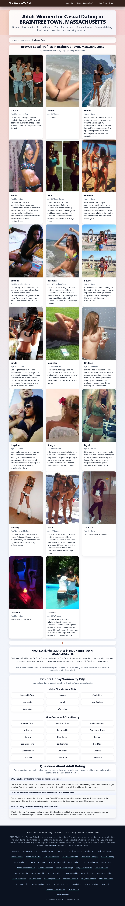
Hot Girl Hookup (107, 856)
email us (53, 845)
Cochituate (62, 757)
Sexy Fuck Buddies (88, 878)
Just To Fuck (106, 862)
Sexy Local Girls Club (55, 884)
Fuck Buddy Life (21, 884)
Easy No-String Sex (30, 851)
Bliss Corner (62, 737)
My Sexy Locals (35, 878)
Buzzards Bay (28, 750)
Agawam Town (27, 723)
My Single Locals (87, 873)
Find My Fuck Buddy (38, 862)
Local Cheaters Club (70, 856)
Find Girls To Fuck (33, 856)
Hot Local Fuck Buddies (55, 889)
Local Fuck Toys (47, 851)
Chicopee (28, 757)
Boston (62, 695)
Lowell (62, 702)
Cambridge (97, 695)
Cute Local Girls (74, 862)
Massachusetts (24, 40)
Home (13, 40)
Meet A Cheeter (17, 856)
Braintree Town (27, 744)
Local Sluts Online (91, 884)
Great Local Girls (104, 873)
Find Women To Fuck (20, 3)
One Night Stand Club (26, 867)
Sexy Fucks (105, 884)
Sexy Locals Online (51, 856)
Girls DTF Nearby (21, 873)
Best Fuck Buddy (38, 873)
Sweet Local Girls (19, 878)
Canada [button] (69, 3)
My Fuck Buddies (106, 878)
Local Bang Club (37, 884)
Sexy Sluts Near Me (84, 867)
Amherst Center (97, 723)
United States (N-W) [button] (105, 3)
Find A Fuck (89, 851)
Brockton (97, 744)
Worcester (62, 709)
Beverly (27, 737)
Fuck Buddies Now (45, 867)
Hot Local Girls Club (57, 862)
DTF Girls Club (73, 889)
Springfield (27, 709)
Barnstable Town (27, 695)
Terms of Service (62, 895)
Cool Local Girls (20, 862)
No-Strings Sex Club (52, 878)
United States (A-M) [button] (84, 3)
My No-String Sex (91, 862)
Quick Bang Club (75, 851)
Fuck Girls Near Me (105, 851)
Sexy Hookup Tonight (89, 856)
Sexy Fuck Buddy (71, 873)
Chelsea (97, 750)
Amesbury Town (62, 723)
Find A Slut (61, 851)
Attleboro (28, 730)
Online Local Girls (74, 884)
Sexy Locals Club (54, 873)
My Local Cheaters (70, 878)
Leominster (28, 702)
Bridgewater (62, 744)
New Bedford (97, 702)
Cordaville (97, 757)
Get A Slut (16, 851)
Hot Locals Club (101, 867)
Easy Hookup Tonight (64, 867)
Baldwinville (62, 730)
